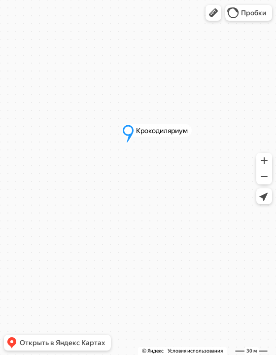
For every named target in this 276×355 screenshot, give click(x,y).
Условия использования (195, 351)
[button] (213, 13)
